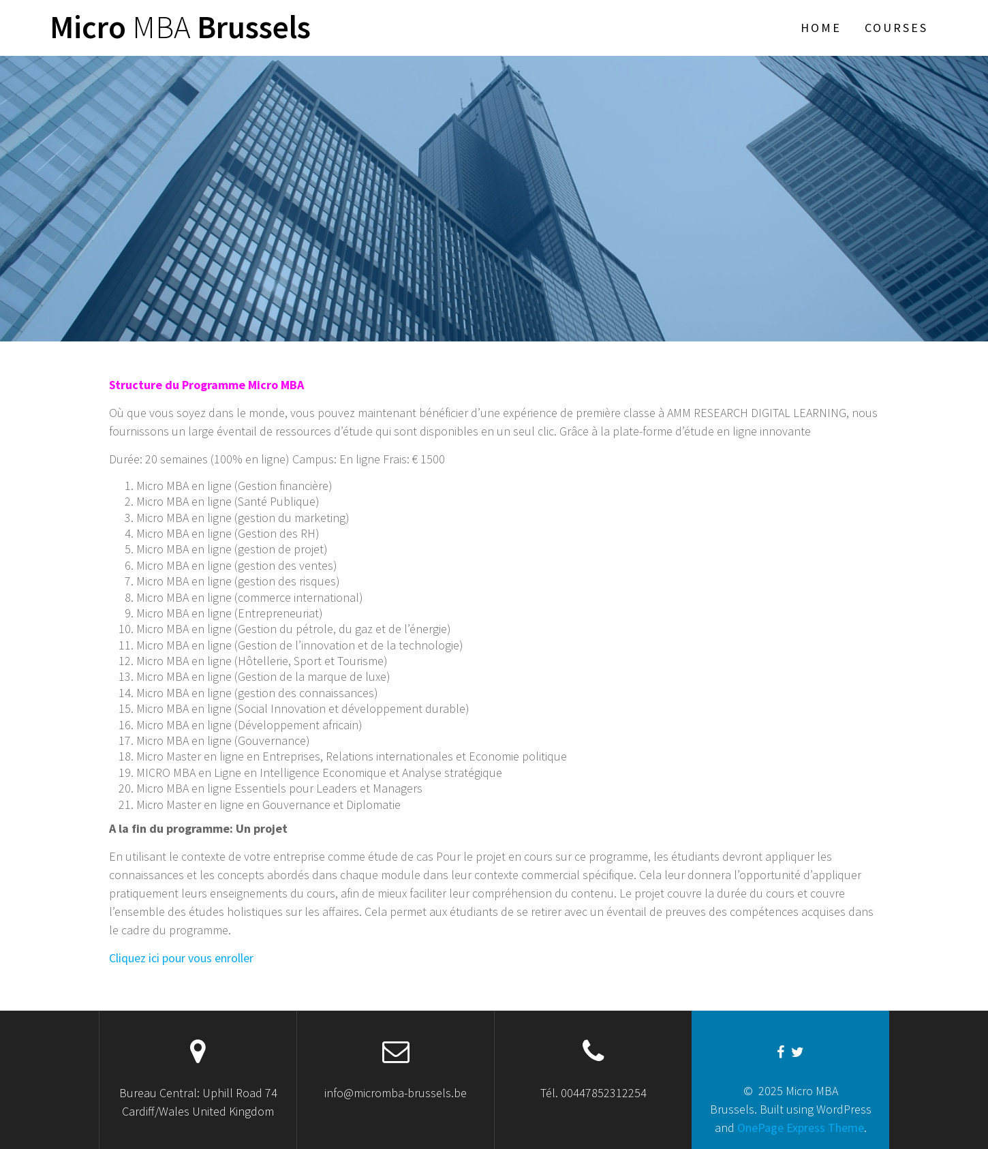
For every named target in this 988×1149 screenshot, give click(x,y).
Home (821, 27)
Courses (896, 27)
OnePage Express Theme (800, 1127)
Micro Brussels (180, 28)
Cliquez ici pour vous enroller (181, 958)
